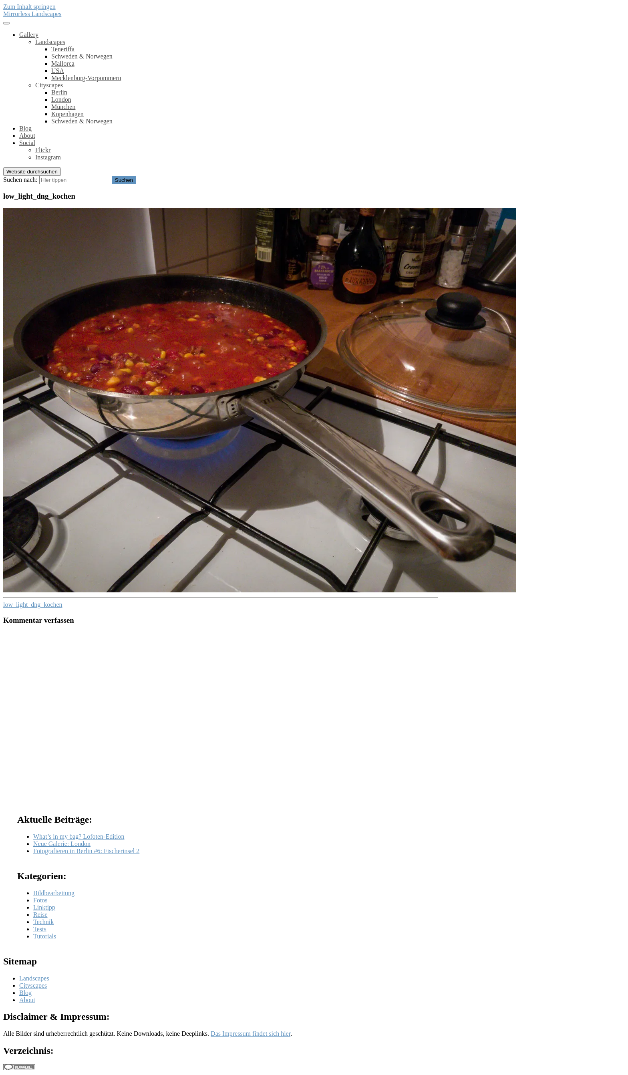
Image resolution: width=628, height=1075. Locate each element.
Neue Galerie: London (62, 843)
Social (27, 142)
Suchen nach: (20, 179)
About (27, 135)
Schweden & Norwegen (82, 56)
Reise (40, 914)
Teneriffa (62, 49)
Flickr (42, 150)
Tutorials (44, 936)
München (63, 106)
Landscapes (50, 41)
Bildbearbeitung (53, 893)
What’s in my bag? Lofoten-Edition (79, 836)
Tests (39, 929)
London (61, 99)
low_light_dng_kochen (32, 604)
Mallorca (62, 63)
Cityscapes (49, 85)
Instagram (48, 157)
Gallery (28, 34)
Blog (25, 128)
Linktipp (44, 907)
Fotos (40, 900)
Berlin (59, 92)
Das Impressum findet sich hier (250, 1033)
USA (57, 70)
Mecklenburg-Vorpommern (86, 77)
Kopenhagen (67, 114)
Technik (43, 921)
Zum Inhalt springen (29, 6)
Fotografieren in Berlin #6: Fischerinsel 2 (86, 851)
